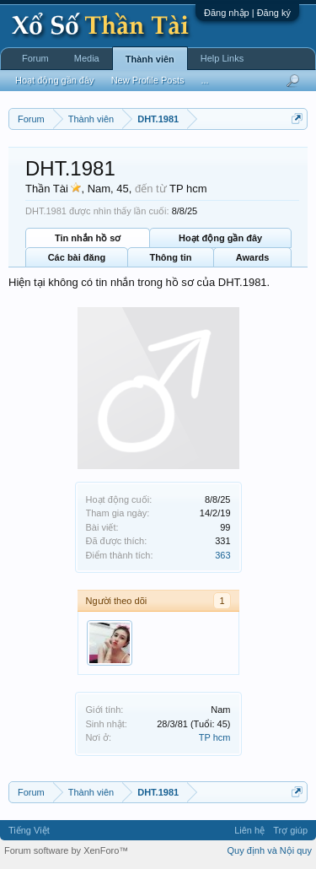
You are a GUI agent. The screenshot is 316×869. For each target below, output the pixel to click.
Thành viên (150, 59)
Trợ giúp (290, 830)
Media (86, 58)
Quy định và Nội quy (270, 850)
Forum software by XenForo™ (66, 850)
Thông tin (170, 257)
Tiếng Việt (29, 830)
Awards (253, 257)
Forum (35, 58)
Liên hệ (249, 830)
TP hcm (215, 737)
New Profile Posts (148, 80)
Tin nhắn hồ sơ (88, 238)
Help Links (222, 58)
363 (222, 555)
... (204, 80)
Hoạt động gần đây (220, 238)
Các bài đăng (76, 257)
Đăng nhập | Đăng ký (247, 13)
